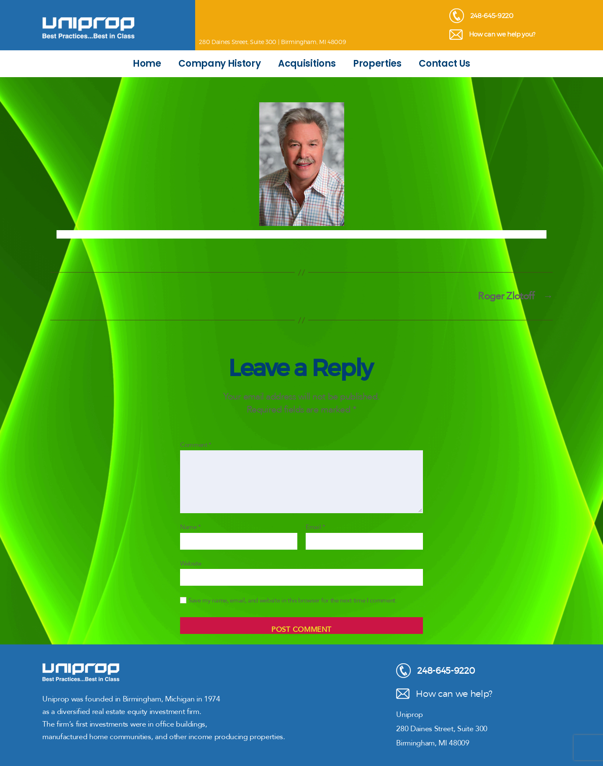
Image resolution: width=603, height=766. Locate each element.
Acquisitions (306, 63)
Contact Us (444, 63)
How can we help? (444, 693)
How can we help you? (492, 34)
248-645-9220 (481, 15)
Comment (195, 445)
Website (190, 563)
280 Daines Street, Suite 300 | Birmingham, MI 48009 (272, 41)
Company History (219, 63)
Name (190, 527)
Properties (377, 63)
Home (147, 63)
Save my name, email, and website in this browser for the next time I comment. (292, 601)
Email (315, 527)
